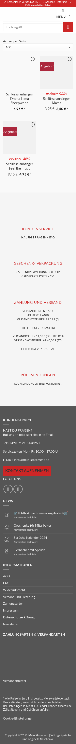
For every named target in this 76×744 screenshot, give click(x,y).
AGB (6, 576)
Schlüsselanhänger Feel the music (19, 166)
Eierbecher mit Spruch (29, 550)
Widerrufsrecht (14, 590)
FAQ (6, 583)
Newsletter (11, 624)
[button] (63, 14)
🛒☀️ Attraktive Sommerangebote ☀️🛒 (41, 513)
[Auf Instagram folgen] (18, 489)
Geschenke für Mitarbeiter (32, 525)
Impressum (10, 610)
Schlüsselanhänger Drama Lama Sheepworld (19, 98)
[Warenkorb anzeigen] (71, 14)
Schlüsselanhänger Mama (56, 100)
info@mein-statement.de (31, 459)
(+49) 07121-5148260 (24, 443)
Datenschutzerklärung (18, 617)
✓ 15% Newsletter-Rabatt (48, 3)
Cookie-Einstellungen (18, 718)
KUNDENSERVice (38, 229)
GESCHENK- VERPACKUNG (38, 263)
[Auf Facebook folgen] (8, 489)
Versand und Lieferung (19, 597)
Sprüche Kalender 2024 (30, 537)
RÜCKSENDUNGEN (38, 375)
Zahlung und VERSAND (38, 302)
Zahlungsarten (13, 603)
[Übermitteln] (68, 27)
